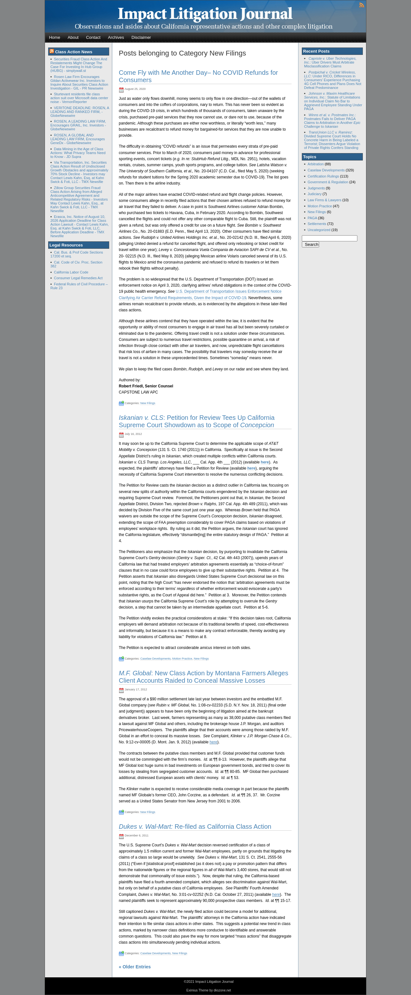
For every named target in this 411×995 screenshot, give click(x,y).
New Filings (147, 403)
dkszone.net (222, 990)
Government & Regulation (328, 182)
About (73, 37)
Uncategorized (319, 230)
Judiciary (314, 194)
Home (54, 37)
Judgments (316, 188)
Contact (93, 37)
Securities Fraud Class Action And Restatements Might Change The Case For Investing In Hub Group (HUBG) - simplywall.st (78, 65)
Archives (116, 37)
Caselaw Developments (155, 658)
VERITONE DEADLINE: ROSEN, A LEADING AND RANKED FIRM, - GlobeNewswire (79, 111)
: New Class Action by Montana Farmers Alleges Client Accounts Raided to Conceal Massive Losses (203, 677)
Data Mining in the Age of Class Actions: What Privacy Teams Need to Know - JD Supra (78, 153)
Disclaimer (141, 37)
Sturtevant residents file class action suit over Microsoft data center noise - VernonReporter (79, 98)
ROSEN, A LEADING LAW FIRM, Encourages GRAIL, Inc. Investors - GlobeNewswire (78, 125)
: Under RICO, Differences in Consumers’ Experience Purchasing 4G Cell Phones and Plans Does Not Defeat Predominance (332, 80)
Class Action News (73, 51)
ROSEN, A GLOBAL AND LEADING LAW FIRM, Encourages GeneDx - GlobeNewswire (77, 139)
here (265, 462)
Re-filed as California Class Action (195, 826)
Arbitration (316, 164)
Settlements (317, 224)
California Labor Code (71, 272)
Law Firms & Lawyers (324, 200)
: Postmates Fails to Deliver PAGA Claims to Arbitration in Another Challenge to (332, 120)
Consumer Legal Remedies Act (78, 278)
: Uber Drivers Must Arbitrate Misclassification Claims (330, 62)
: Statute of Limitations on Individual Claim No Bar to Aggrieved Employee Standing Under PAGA (333, 101)
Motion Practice (182, 658)
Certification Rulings (323, 176)
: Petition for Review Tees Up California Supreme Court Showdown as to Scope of (197, 421)
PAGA (312, 218)
